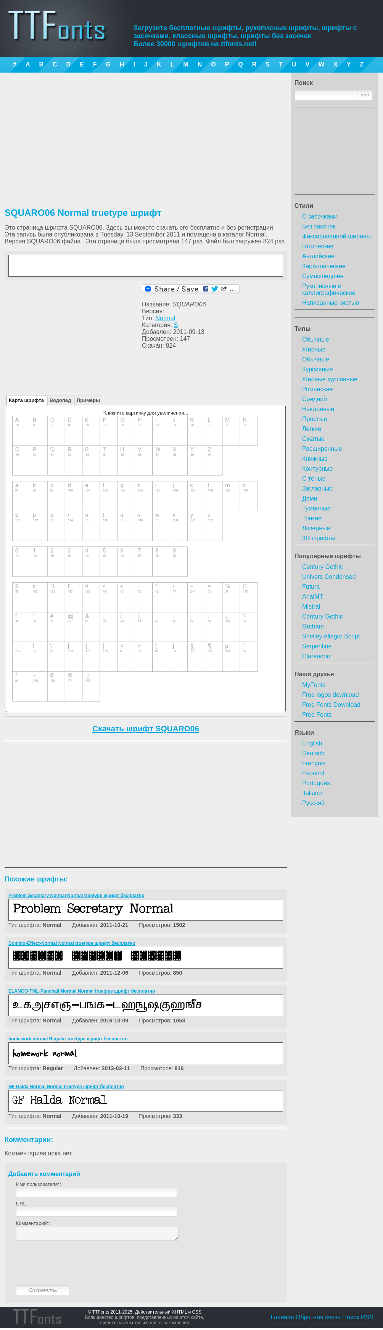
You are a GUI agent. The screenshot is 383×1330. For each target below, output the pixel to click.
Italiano (312, 793)
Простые (314, 419)
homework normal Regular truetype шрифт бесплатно (67, 1039)
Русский (313, 803)
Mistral (311, 606)
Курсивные (317, 369)
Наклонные (318, 409)
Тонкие (312, 518)
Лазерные (316, 528)
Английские (318, 256)
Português (316, 783)
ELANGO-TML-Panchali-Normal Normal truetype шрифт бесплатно (81, 991)
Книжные (315, 458)
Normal (165, 318)
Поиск (350, 1319)
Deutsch (313, 753)
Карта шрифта (26, 400)
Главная (282, 1319)
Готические (317, 246)
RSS (367, 1319)
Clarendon (316, 656)
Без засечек (319, 226)
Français (313, 763)
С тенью (313, 478)
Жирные (314, 349)
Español (313, 773)
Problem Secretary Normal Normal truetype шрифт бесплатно (76, 895)
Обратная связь (318, 1319)
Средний (314, 399)
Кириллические (324, 266)
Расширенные (322, 448)
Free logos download (330, 695)
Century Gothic (322, 567)
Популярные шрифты (327, 556)
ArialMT (312, 596)
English (312, 743)
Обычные (315, 339)
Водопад (60, 400)
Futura (311, 586)
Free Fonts (317, 714)
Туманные (316, 508)
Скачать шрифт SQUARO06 (145, 728)
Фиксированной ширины (336, 236)
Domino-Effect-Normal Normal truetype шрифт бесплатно (71, 943)
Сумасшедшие (323, 276)
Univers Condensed (329, 576)
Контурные (317, 468)
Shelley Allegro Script (331, 636)
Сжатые (313, 439)
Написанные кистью (330, 303)
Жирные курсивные (329, 379)
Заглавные (317, 488)
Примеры (88, 400)
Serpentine (317, 646)
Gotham (313, 626)
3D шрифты (318, 538)
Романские (317, 389)
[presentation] (74, 1269)
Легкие (311, 429)
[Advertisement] (334, 153)
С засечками (320, 216)
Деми (309, 498)
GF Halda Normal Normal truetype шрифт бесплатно (66, 1086)
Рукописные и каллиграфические (329, 289)
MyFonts (313, 685)
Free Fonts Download (331, 704)
